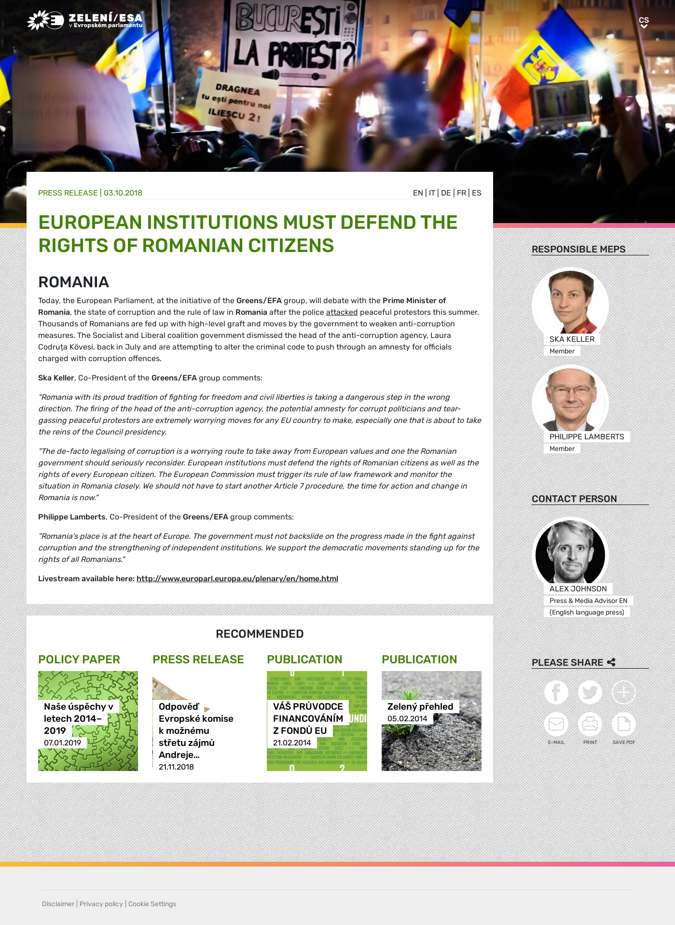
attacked (342, 312)
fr (461, 192)
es (477, 192)
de (446, 192)
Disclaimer (58, 904)
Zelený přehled (420, 706)
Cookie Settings (152, 904)
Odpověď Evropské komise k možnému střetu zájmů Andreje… (196, 730)
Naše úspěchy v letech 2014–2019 (78, 718)
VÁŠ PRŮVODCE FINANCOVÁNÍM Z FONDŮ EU (308, 718)
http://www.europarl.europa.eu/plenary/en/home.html (237, 578)
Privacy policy (101, 904)
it (432, 192)
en (418, 192)
